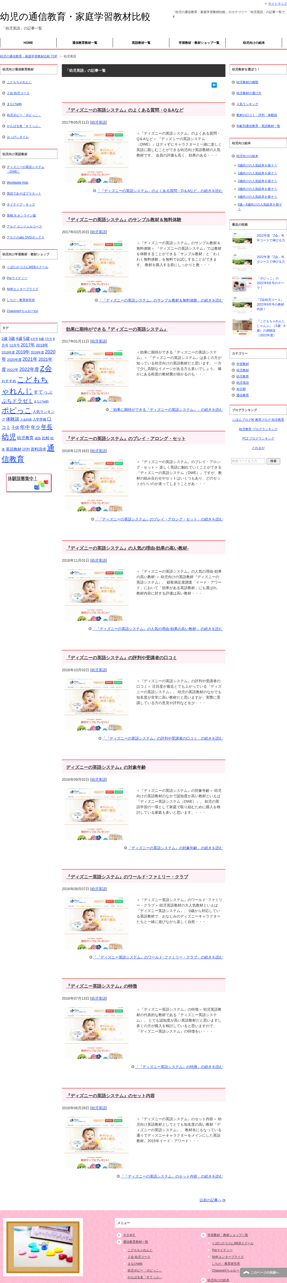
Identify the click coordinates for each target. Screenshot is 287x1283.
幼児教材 (242, 370)
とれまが (258, 448)
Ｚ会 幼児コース (18, 93)
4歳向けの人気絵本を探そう (257, 197)
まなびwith (14, 104)
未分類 (241, 389)
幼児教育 (242, 376)
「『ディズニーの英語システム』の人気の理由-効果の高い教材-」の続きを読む (157, 629)
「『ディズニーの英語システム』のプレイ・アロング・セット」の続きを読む (159, 519)
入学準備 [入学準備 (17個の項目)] (39, 419)
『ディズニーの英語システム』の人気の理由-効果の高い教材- (127, 548)
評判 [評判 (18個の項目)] (26, 449)
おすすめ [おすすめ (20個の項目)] (9, 381)
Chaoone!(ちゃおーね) (22, 311)
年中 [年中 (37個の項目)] (25, 427)
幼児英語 (98, 122)
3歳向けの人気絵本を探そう (257, 189)
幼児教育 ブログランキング (258, 429)
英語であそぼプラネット (24, 193)
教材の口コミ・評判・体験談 (256, 115)
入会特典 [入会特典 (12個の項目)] (26, 419)
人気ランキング (247, 104)
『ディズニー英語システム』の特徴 (101, 986)
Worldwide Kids (17, 182)
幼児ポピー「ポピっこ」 (24, 115)
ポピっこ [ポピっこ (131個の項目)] (17, 410)
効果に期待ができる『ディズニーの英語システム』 (117, 329)
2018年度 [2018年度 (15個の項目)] (8, 352)
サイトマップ (277, 3)
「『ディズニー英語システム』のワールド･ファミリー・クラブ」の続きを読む (158, 957)
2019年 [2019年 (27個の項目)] (23, 352)
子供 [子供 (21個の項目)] (15, 427)
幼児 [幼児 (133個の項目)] (9, 437)
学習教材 (242, 364)
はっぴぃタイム (18, 137)
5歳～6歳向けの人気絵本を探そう (260, 207)
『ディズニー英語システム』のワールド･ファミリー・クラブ (127, 876)
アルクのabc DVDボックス (25, 237)
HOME (28, 43)
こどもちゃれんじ (19, 82)
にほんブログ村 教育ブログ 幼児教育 (258, 420)
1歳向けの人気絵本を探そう (257, 173)
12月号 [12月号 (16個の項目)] (14, 345)
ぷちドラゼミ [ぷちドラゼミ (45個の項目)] (17, 401)
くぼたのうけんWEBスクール (27, 267)
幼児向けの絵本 (254, 43)
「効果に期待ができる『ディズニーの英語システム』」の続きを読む (166, 409)
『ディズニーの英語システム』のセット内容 (110, 1095)
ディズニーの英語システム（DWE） (25, 169)
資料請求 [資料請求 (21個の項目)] (38, 449)
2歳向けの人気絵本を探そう (257, 181)
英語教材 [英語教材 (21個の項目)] (13, 449)
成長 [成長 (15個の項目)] (38, 438)
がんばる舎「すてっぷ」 (24, 126)
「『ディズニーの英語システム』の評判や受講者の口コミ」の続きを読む (162, 738)
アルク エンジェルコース (24, 226)
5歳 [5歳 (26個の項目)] (26, 338)
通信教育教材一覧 (84, 43)
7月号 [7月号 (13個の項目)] (48, 338)
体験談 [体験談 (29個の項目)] (12, 419)
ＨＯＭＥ (129, 1235)
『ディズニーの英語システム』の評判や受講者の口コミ (121, 657)
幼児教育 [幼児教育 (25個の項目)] (25, 438)
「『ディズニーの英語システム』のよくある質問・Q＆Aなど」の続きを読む (160, 191)
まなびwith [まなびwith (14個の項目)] (41, 401)
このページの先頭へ (265, 1272)
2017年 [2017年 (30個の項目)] (28, 344)
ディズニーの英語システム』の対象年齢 (106, 767)
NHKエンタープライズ (22, 289)
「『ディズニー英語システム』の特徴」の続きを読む (179, 1067)
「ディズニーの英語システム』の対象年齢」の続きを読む (175, 848)
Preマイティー (17, 278)
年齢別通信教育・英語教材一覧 (258, 126)
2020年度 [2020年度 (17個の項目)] (14, 360)
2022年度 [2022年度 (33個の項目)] (29, 369)
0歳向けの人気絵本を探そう (257, 165)
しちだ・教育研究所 (21, 300)
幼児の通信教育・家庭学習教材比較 (75, 16)
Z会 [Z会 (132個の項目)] (46, 368)
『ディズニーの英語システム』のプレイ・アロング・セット (126, 438)
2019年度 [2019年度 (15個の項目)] (37, 352)
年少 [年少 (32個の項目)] (35, 427)
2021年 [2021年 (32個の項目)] (30, 359)
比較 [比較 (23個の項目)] (46, 438)
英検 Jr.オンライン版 (21, 215)
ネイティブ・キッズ (21, 204)
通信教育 (242, 395)
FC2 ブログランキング (258, 438)
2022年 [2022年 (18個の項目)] (12, 370)
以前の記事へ (211, 1200)
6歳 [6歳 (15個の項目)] (41, 339)
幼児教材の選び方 (248, 93)
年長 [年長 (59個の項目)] (46, 427)
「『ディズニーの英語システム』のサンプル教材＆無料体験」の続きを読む (161, 300)
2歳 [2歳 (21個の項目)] (5, 339)
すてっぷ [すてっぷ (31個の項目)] (43, 392)
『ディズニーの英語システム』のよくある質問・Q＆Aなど (124, 110)
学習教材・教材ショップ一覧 (199, 43)
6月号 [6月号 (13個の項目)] (34, 338)
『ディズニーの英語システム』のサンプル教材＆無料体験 (123, 219)
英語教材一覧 (141, 43)
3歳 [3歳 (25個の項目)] (12, 338)
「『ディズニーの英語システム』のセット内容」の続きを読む (172, 1176)
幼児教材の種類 (247, 82)
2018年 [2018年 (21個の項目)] (42, 345)
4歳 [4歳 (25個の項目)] (19, 338)
